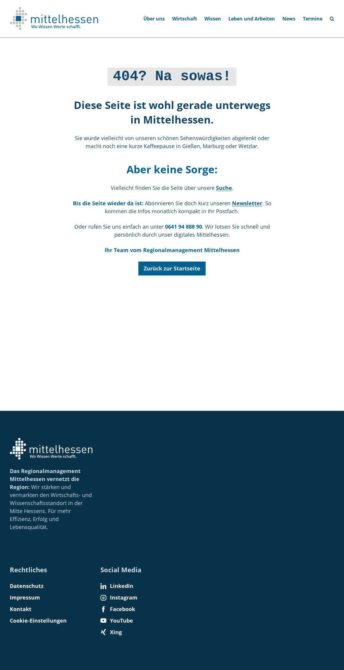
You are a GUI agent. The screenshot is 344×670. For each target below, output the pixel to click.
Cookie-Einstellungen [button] (38, 620)
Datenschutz (27, 585)
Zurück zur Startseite (172, 266)
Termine (312, 18)
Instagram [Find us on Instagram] (118, 597)
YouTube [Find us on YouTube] (116, 620)
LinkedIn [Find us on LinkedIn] (116, 585)
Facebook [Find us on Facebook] (117, 609)
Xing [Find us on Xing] (111, 632)
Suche (224, 186)
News (288, 18)
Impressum (25, 597)
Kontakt (20, 609)
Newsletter (247, 201)
